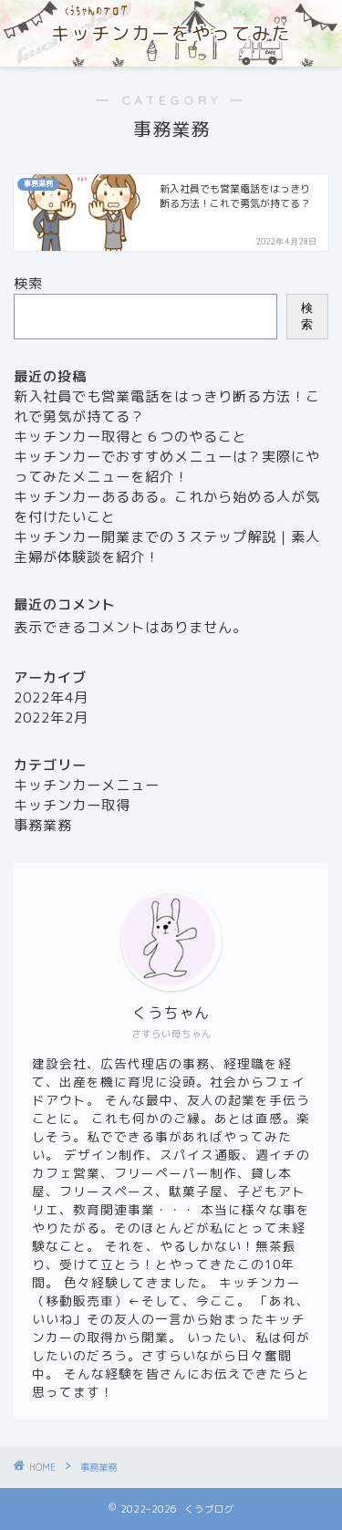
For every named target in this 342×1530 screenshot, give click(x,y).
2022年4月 (51, 697)
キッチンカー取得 (72, 805)
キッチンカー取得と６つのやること (130, 436)
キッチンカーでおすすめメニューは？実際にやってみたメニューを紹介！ (167, 466)
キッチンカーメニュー (87, 785)
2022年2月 (51, 717)
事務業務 (43, 825)
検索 (28, 283)
